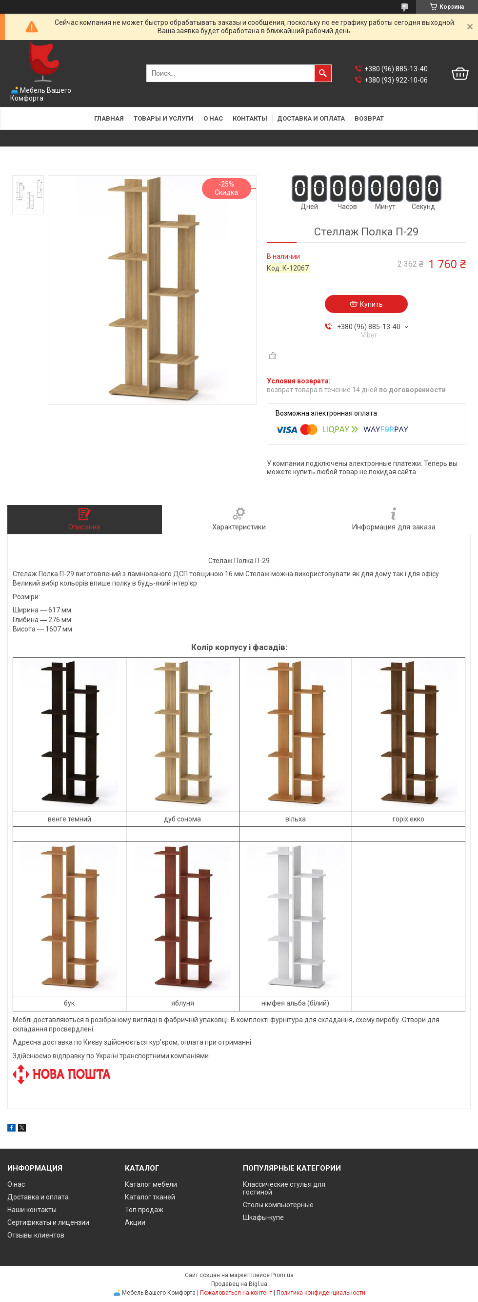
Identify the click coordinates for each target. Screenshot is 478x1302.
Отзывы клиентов (35, 1235)
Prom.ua (282, 1275)
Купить (371, 304)
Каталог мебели (151, 1184)
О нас (213, 118)
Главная (109, 118)
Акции (135, 1222)
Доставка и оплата (311, 118)
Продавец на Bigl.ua (239, 1284)
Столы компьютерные (278, 1205)
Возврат (369, 118)
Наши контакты (32, 1210)
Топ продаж (144, 1210)
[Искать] (323, 73)
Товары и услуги (164, 118)
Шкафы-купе (263, 1217)
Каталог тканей (150, 1197)
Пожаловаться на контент (236, 1292)
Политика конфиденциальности (321, 1292)
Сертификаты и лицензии (48, 1222)
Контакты (250, 118)
